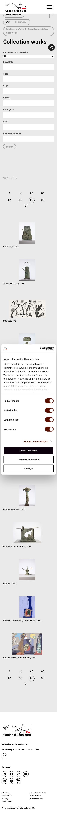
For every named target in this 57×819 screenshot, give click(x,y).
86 (42, 193)
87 (9, 200)
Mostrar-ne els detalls (36, 441)
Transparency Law (38, 793)
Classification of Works (15, 52)
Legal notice (7, 796)
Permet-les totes (28, 450)
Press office (35, 796)
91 (26, 205)
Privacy (5, 799)
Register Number (12, 133)
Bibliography (20, 22)
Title (5, 74)
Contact (5, 793)
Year (5, 86)
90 (42, 200)
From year (8, 110)
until (5, 121)
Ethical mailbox (36, 799)
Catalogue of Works (15, 29)
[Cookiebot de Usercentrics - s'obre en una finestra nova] (41, 349)
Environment (7, 801)
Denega (28, 468)
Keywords (8, 62)
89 (31, 200)
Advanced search (13, 15)
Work (8, 22)
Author (6, 98)
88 (20, 200)
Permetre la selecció (28, 459)
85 (31, 193)
